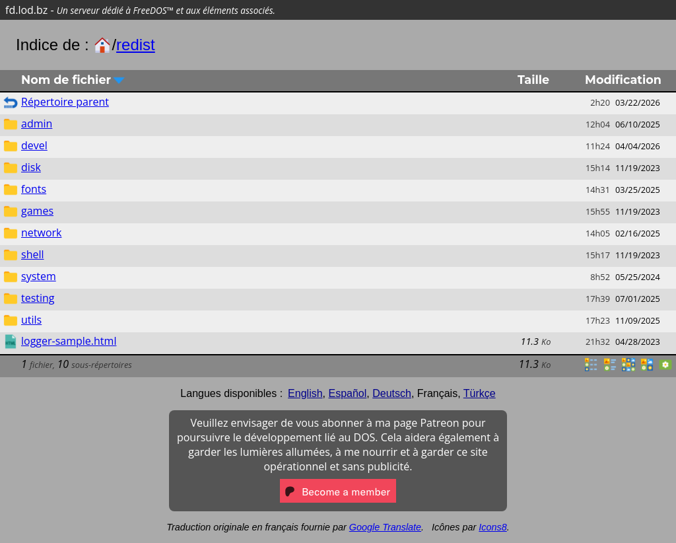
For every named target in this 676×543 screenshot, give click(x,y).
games (37, 210)
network (41, 232)
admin (36, 123)
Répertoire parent (65, 101)
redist (135, 45)
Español (347, 393)
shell (32, 254)
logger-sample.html (68, 341)
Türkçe (479, 393)
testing (38, 298)
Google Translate (385, 527)
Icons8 (492, 527)
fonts (33, 189)
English (305, 393)
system (38, 276)
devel (34, 145)
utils (31, 319)
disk (31, 167)
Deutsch (391, 393)
